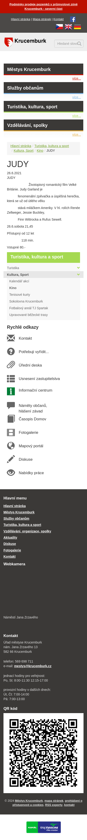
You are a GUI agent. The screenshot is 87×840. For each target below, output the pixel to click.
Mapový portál (31, 446)
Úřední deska (30, 365)
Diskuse (25, 459)
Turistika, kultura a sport (51, 146)
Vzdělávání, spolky (27, 125)
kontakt (69, 805)
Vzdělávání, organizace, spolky (27, 531)
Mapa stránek (42, 19)
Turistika (43, 268)
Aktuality (10, 537)
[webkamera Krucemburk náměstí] (43, 591)
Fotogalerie (28, 432)
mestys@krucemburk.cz (33, 666)
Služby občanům (25, 87)
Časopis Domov (32, 419)
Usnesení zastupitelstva (39, 379)
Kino (40, 150)
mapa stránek (54, 800)
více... (76, 78)
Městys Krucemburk (29, 69)
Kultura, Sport (24, 150)
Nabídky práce (31, 473)
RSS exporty (53, 805)
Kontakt (58, 19)
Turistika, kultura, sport (32, 106)
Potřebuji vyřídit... (34, 352)
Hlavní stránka (20, 19)
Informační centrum (35, 390)
